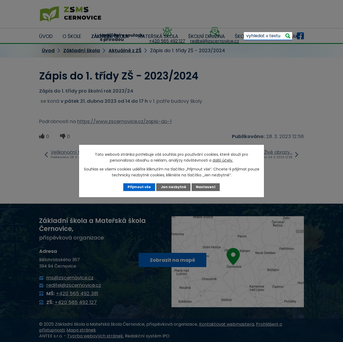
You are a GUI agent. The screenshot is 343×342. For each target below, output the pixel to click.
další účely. (222, 160)
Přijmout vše (139, 187)
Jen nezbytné (173, 187)
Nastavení (205, 187)
